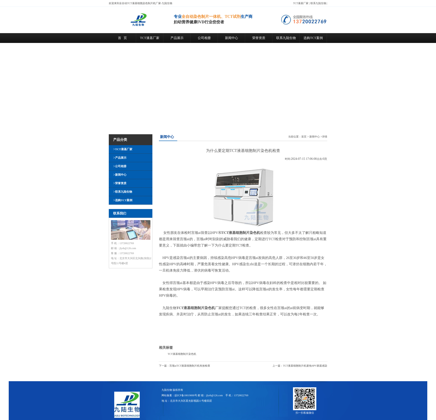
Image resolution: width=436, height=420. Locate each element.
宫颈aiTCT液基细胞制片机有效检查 (189, 365)
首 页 (122, 38)
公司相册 (204, 38)
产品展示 (177, 38)
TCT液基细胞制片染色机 (182, 353)
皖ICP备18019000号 (186, 395)
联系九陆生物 (318, 3)
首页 (304, 136)
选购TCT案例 (313, 38)
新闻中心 (231, 38)
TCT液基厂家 (301, 3)
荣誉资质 (258, 38)
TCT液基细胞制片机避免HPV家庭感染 (305, 365)
